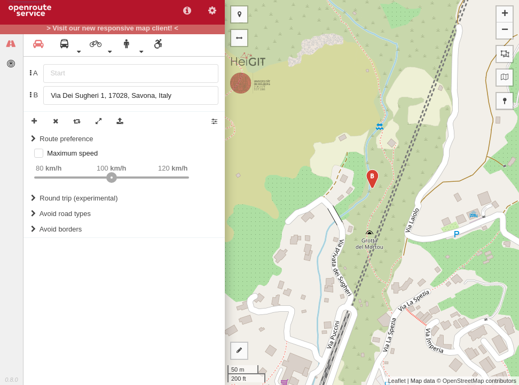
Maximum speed (72, 153)
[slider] (111, 177)
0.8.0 (11, 379)
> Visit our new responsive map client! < (112, 28)
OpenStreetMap (463, 381)
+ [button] (504, 14)
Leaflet (397, 381)
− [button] (504, 30)
